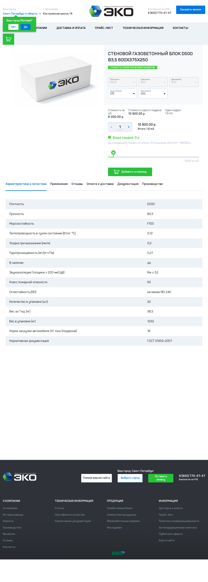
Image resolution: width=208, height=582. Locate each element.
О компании (38, 28)
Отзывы (77, 184)
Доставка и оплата (71, 28)
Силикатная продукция (121, 514)
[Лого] (111, 11)
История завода (13, 514)
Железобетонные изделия (123, 521)
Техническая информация (143, 28)
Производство (152, 184)
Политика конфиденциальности (179, 521)
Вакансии (9, 534)
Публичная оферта (170, 534)
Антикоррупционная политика (178, 527)
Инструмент (114, 527)
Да (25, 27)
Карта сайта (166, 540)
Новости (8, 521)
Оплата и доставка (100, 184)
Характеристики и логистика (26, 184)
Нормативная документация (73, 521)
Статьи (59, 508)
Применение (59, 184)
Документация (128, 184)
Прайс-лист (104, 28)
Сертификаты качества (70, 514)
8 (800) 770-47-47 (159, 13)
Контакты (180, 28)
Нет (13, 27)
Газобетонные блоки (119, 508)
